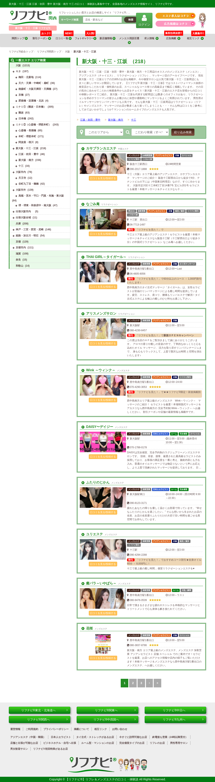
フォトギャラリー (85, 37)
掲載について (81, 729)
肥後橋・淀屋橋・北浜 (31, 100)
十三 (133, 119)
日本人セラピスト (61, 737)
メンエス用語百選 (129, 40)
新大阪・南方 (115, 119)
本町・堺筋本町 (27, 136)
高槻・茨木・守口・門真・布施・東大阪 (41, 195)
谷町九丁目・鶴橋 (28, 183)
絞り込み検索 (183, 132)
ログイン (144, 20)
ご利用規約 (32, 729)
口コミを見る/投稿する (103, 178)
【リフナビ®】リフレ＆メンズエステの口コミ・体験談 (102, 779)
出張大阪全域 (23, 217)
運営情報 (15, 729)
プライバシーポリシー (56, 729)
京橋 (21, 94)
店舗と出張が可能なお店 (24, 743)
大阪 (18, 65)
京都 (18, 241)
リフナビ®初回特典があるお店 (50, 748)
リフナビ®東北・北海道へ (44, 710)
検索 (130, 19)
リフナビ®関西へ (47, 719)
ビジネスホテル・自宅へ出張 (59, 743)
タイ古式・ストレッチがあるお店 (95, 737)
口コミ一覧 (64, 37)
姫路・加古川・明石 (27, 235)
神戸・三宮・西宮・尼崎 (29, 229)
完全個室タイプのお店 (131, 743)
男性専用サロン (179, 743)
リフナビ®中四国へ (114, 719)
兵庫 (18, 223)
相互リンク (196, 37)
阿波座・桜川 (26, 142)
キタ (18, 71)
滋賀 (18, 253)
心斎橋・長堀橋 (27, 130)
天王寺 (22, 177)
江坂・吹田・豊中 (90, 119)
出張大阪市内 (24, 211)
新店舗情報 (107, 38)
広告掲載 (173, 38)
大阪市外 (21, 189)
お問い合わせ (119, 729)
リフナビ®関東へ (115, 710)
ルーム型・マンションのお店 (97, 743)
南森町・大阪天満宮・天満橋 (34, 88)
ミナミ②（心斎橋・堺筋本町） (33, 124)
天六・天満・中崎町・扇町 (33, 83)
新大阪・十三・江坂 (27, 148)
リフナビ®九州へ (183, 719)
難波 (21, 112)
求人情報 (151, 38)
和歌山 (19, 265)
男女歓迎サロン (19, 748)
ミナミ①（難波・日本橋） (31, 106)
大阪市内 (21, 172)
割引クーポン (42, 37)
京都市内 (21, 247)
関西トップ (20, 38)
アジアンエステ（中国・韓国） (28, 737)
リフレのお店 (157, 743)
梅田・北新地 (26, 77)
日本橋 (22, 118)
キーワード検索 (70, 19)
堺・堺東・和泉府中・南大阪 (34, 205)
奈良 (18, 259)
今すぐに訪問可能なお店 (133, 737)
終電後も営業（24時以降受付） (170, 737)
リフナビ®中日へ (183, 710)
